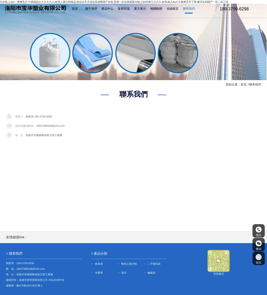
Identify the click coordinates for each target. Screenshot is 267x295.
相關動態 (156, 8)
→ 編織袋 (149, 272)
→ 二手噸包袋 (151, 263)
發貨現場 (124, 8)
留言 (259, 259)
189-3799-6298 (234, 9)
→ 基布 (122, 272)
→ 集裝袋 (97, 263)
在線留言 (172, 8)
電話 (259, 232)
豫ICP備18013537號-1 (29, 285)
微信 (259, 245)
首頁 (75, 8)
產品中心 (107, 8)
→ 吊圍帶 (97, 272)
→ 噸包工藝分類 (127, 263)
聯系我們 (189, 8)
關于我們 (91, 8)
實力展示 (140, 8)
